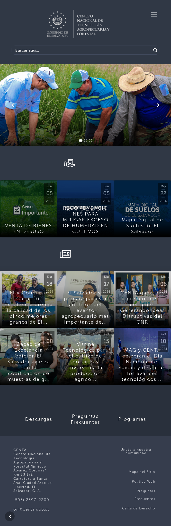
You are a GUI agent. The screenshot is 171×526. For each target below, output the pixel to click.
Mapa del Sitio (142, 472)
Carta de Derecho (138, 508)
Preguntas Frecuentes (145, 495)
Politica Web (143, 481)
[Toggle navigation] (154, 14)
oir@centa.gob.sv (31, 509)
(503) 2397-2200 (31, 500)
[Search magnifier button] (155, 50)
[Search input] (82, 50)
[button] (13, 105)
